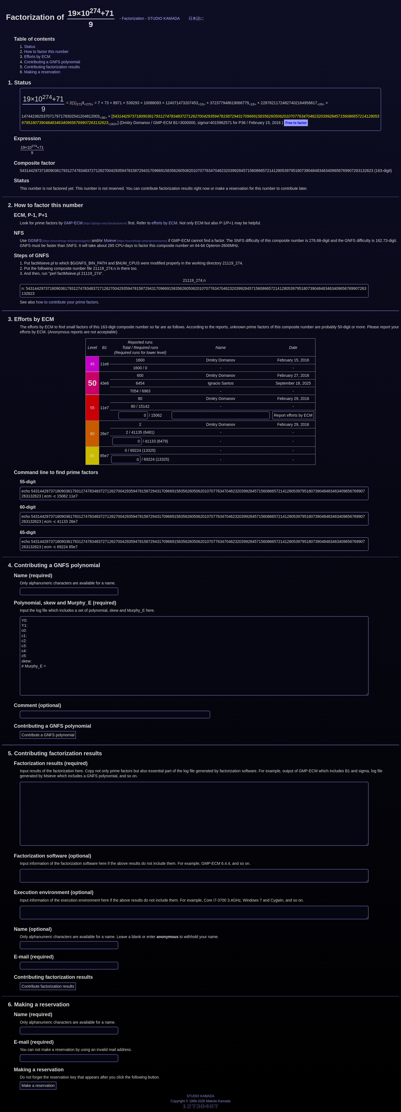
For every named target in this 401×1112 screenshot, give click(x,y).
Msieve (110, 240)
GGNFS (35, 240)
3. (31, 319)
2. (45, 205)
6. (38, 1004)
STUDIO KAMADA (164, 18)
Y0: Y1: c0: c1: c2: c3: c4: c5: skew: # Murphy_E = (194, 656)
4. (54, 565)
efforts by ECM (164, 223)
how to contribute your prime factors (67, 302)
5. (55, 753)
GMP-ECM (73, 223)
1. (19, 82)
